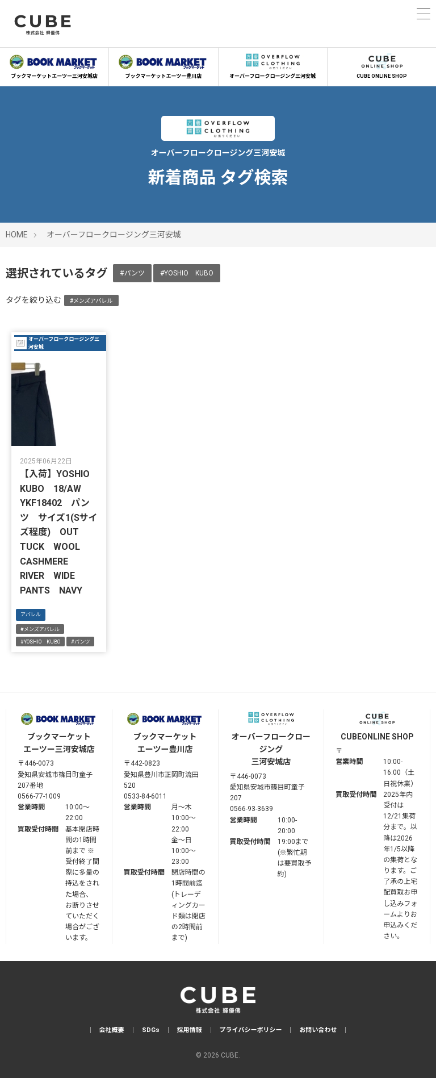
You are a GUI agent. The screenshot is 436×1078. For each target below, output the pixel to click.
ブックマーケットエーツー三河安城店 (54, 65)
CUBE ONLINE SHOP (381, 65)
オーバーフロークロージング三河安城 (272, 65)
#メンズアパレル (91, 301)
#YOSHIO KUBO (186, 273)
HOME (17, 234)
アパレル (30, 614)
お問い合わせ (318, 1030)
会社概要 (111, 1030)
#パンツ (132, 273)
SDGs (151, 1030)
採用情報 (189, 1030)
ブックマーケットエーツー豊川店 (163, 65)
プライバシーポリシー (251, 1030)
